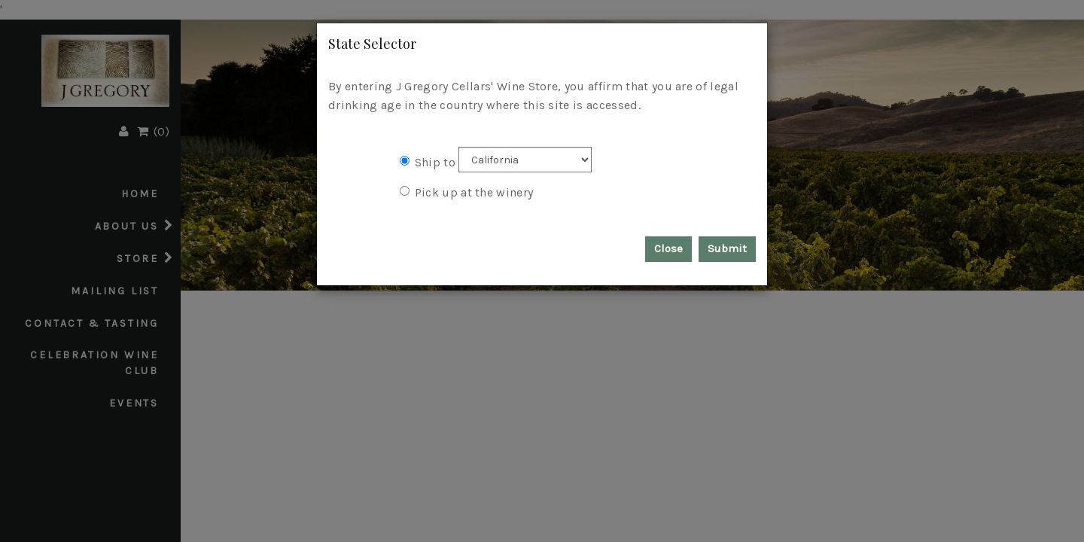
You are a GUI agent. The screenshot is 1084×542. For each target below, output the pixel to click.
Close (668, 248)
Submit (727, 248)
